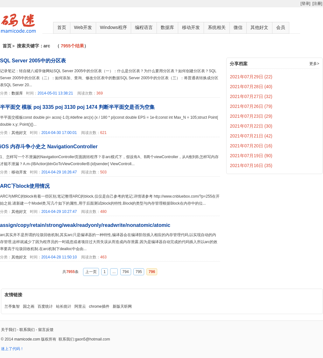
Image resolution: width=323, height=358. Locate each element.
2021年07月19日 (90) (251, 155)
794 (126, 272)
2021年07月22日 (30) (251, 126)
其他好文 (259, 27)
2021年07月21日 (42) (251, 135)
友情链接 (13, 294)
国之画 (28, 306)
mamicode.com (27, 339)
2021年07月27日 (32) (251, 96)
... (114, 272)
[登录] (305, 3)
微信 (238, 27)
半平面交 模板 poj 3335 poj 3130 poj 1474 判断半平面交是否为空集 (77, 107)
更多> (314, 63)
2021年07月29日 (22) (251, 76)
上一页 (91, 272)
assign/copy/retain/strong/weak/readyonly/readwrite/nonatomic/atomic (85, 225)
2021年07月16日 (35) (251, 165)
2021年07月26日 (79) (251, 106)
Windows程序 (113, 27)
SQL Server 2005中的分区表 (33, 60)
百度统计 (45, 306)
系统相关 (217, 27)
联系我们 (27, 329)
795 (139, 272)
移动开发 (191, 27)
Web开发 (83, 27)
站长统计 (63, 306)
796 (152, 272)
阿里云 (80, 306)
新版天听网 (122, 306)
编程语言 (144, 27)
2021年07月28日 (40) (251, 86)
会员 (280, 27)
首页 (61, 27)
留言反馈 (45, 329)
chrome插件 (99, 306)
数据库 (167, 27)
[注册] (317, 3)
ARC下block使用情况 (25, 186)
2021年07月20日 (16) (251, 145)
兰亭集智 (12, 306)
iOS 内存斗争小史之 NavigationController (49, 146)
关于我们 (8, 329)
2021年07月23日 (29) (251, 116)
